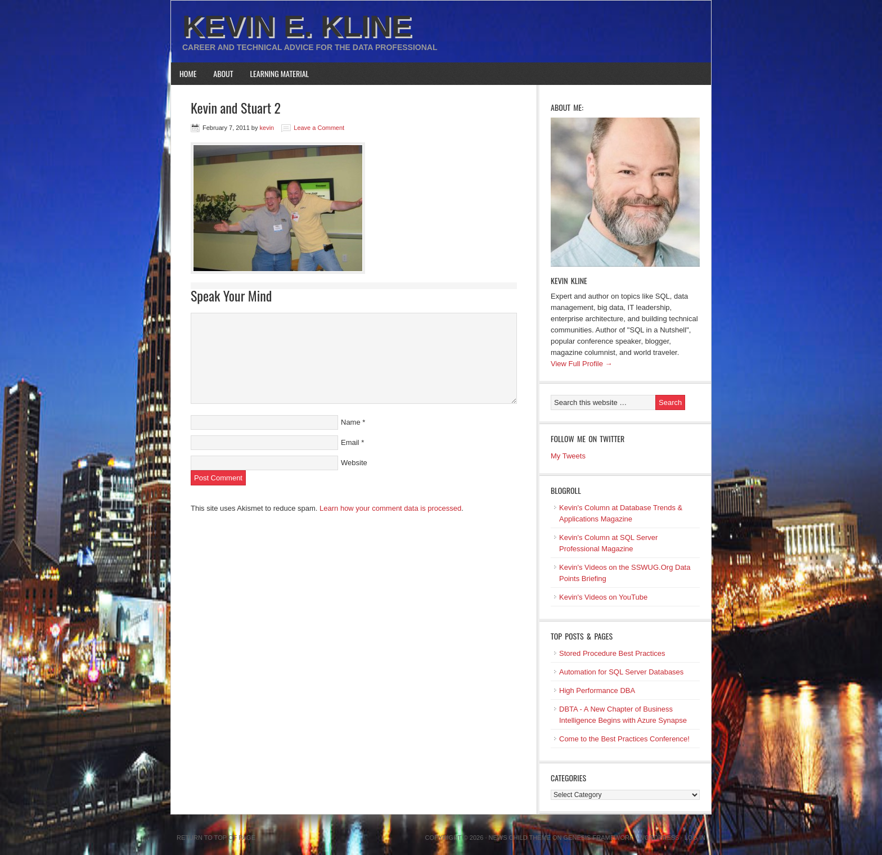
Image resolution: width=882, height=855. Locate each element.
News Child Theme (520, 837)
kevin (267, 127)
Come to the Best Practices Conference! (624, 739)
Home (187, 73)
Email (350, 442)
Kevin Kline (569, 280)
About (223, 73)
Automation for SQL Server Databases (621, 672)
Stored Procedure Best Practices (612, 653)
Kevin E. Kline (297, 26)
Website (354, 462)
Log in (695, 837)
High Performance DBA (597, 690)
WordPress (658, 837)
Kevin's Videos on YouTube (603, 597)
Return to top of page (216, 837)
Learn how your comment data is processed (390, 508)
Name (351, 422)
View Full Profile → (582, 363)
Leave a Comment (319, 127)
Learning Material (279, 73)
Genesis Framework (599, 837)
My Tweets (568, 456)
